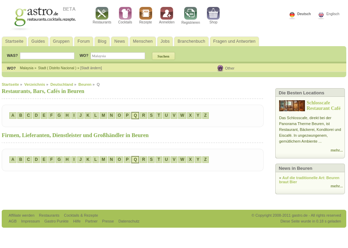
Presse (108, 221)
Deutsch (304, 14)
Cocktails (125, 15)
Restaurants (102, 15)
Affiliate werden (22, 215)
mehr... (337, 150)
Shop (213, 15)
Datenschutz (129, 221)
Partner (92, 221)
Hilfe (77, 221)
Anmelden (167, 15)
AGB (13, 221)
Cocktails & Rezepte (81, 215)
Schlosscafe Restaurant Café (323, 105)
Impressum (31, 221)
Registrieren (191, 15)
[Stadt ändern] (91, 68)
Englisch (332, 14)
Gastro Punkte (57, 221)
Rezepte (145, 15)
